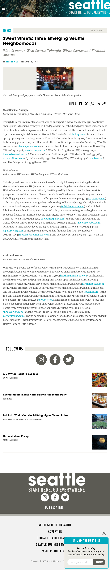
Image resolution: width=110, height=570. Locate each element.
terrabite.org (45, 299)
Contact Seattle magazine (55, 538)
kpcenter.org (91, 291)
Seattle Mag (12, 61)
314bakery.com (96, 198)
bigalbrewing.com (13, 230)
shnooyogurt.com (13, 311)
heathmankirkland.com (73, 275)
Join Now (99, 562)
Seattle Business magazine (55, 544)
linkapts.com (79, 134)
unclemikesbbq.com (88, 222)
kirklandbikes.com (93, 283)
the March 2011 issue (49, 95)
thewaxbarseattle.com (15, 154)
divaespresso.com (28, 146)
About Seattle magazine (55, 525)
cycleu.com (96, 158)
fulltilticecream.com (72, 206)
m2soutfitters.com (13, 158)
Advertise (55, 531)
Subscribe (53, 507)
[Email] (80, 562)
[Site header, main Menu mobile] (4, 8)
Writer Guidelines (55, 551)
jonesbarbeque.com (35, 150)
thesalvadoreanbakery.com (34, 234)
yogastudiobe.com (13, 315)
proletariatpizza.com (52, 218)
